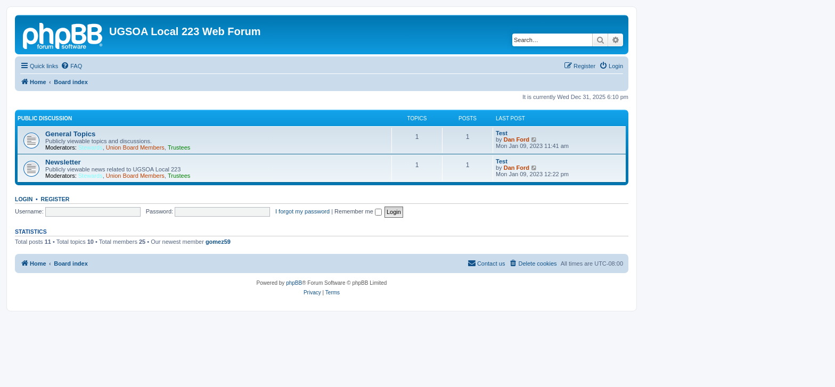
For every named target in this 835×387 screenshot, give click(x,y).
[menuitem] (71, 66)
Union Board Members (135, 147)
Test (501, 133)
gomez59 (218, 241)
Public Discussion (45, 118)
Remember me (358, 211)
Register (55, 199)
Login (23, 199)
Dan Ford (516, 139)
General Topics (70, 134)
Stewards (90, 147)
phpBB (294, 283)
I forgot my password (302, 211)
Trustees (179, 147)
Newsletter (63, 162)
